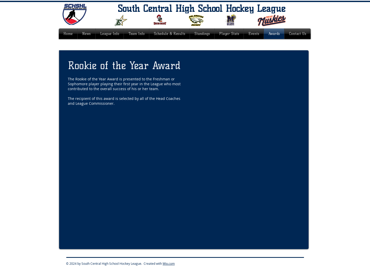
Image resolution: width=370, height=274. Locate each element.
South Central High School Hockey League (201, 8)
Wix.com (169, 263)
